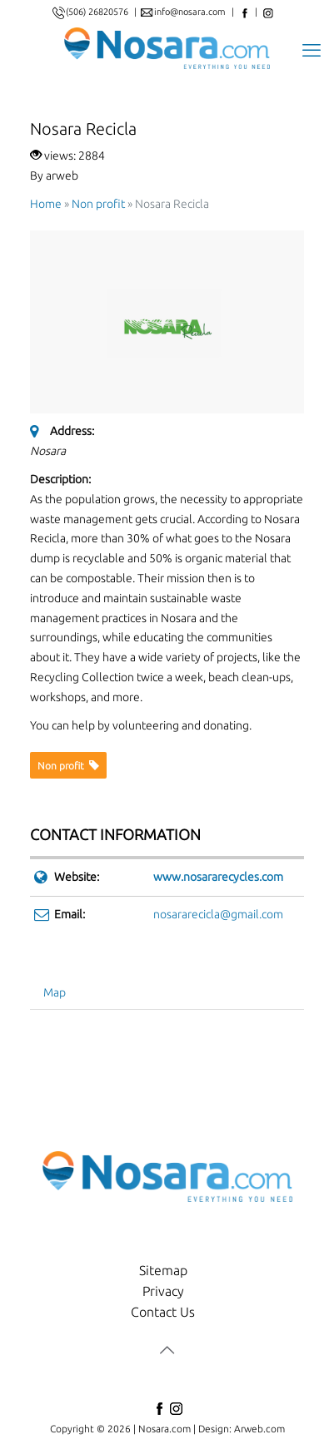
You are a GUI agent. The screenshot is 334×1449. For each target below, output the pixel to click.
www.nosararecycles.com (218, 876)
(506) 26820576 (97, 12)
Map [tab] (54, 992)
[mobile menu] (311, 48)
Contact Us (163, 1311)
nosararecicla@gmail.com (218, 914)
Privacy (163, 1290)
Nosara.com (164, 1428)
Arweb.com (259, 1428)
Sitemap (163, 1270)
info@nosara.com (191, 12)
